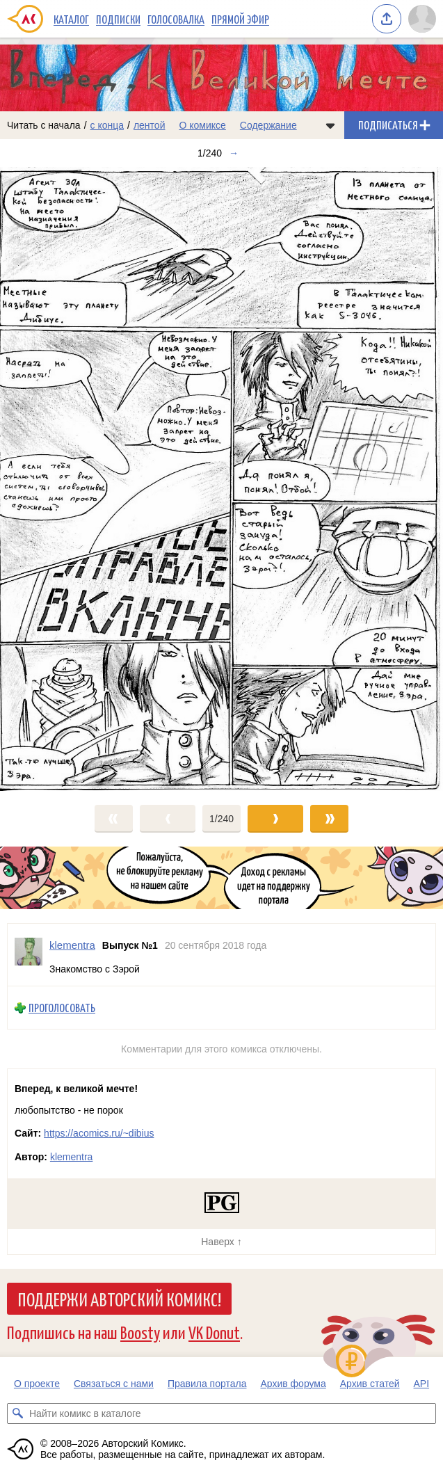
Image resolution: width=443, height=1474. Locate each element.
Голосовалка (175, 18)
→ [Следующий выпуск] (234, 153)
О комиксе (202, 125)
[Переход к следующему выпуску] (221, 479)
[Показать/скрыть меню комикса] (330, 125)
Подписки (118, 18)
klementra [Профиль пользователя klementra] (72, 945)
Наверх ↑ (221, 1241)
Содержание (268, 125)
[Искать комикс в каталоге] (17, 1413)
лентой (150, 125)
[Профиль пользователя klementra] (28, 955)
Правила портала (207, 1383)
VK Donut (214, 1332)
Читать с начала (44, 125)
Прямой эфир (240, 18)
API (422, 1383)
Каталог (71, 18)
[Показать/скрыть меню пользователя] (422, 19)
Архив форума (292, 1383)
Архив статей (370, 1383)
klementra (71, 1156)
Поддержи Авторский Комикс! (119, 1299)
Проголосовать (62, 1007)
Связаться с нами (114, 1383)
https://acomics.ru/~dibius (99, 1133)
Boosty (140, 1332)
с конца (107, 125)
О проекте (37, 1383)
